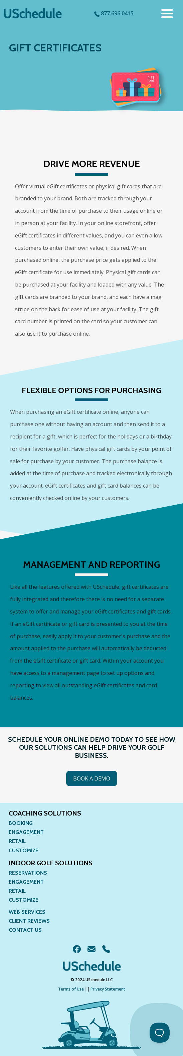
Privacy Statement (107, 989)
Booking (21, 823)
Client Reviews (29, 921)
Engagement (26, 832)
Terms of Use (71, 989)
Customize (23, 850)
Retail (17, 841)
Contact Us (25, 930)
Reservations (28, 873)
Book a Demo (91, 778)
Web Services (27, 912)
